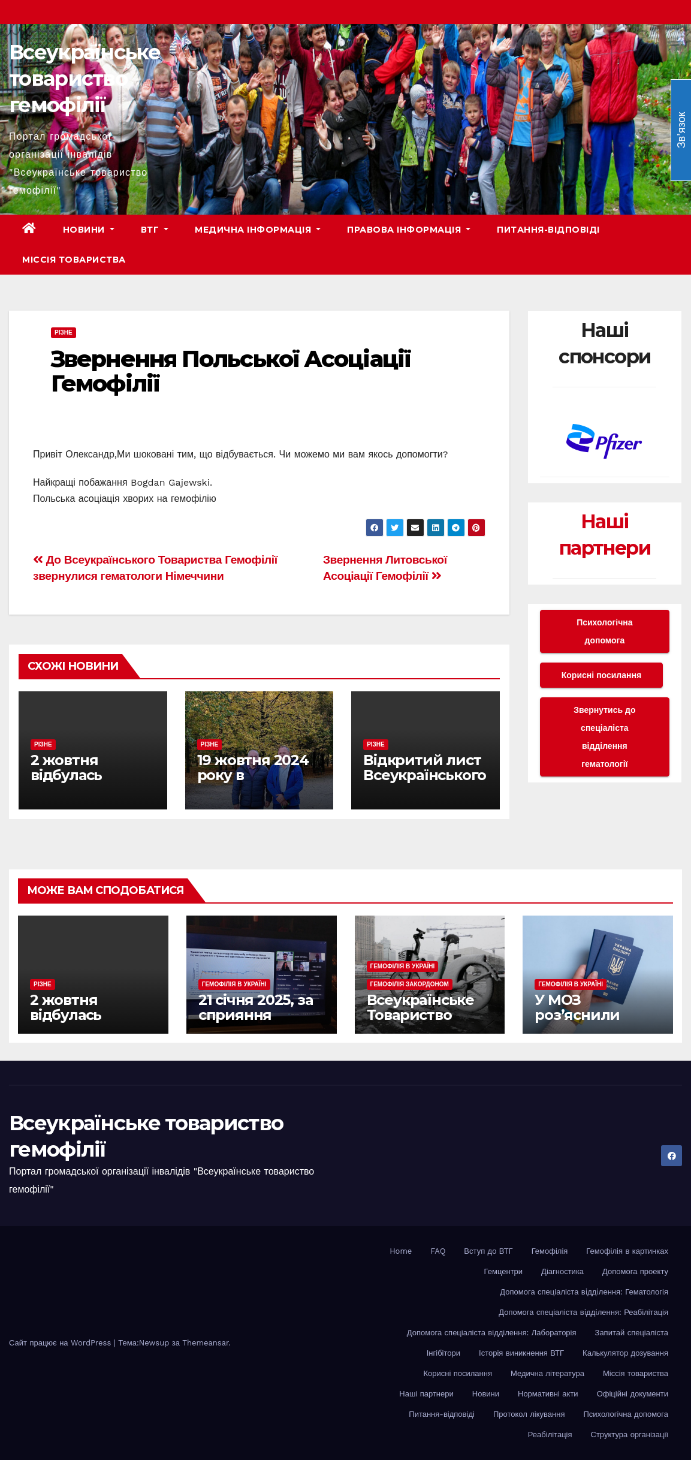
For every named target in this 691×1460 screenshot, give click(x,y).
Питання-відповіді (548, 229)
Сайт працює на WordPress (61, 1342)
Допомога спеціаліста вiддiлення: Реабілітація (583, 1312)
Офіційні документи (632, 1393)
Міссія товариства (74, 259)
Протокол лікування (529, 1414)
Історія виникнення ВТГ (521, 1352)
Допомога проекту (635, 1271)
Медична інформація (258, 229)
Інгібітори (443, 1352)
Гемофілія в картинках (627, 1251)
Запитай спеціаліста (631, 1332)
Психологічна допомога (604, 631)
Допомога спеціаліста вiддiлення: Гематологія (584, 1291)
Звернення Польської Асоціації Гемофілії (230, 371)
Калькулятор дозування (625, 1352)
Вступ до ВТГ (488, 1251)
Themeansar (205, 1342)
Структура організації (629, 1434)
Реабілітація (550, 1434)
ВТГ (155, 229)
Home (401, 1251)
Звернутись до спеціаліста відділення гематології (604, 737)
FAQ (437, 1251)
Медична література (547, 1373)
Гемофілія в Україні (234, 984)
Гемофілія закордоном (409, 984)
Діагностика (562, 1271)
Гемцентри (503, 1271)
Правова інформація (408, 229)
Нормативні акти (548, 1393)
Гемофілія (550, 1251)
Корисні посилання (601, 675)
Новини (88, 229)
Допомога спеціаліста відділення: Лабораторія (492, 1332)
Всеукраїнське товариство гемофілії (84, 79)
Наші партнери (426, 1393)
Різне (64, 332)
